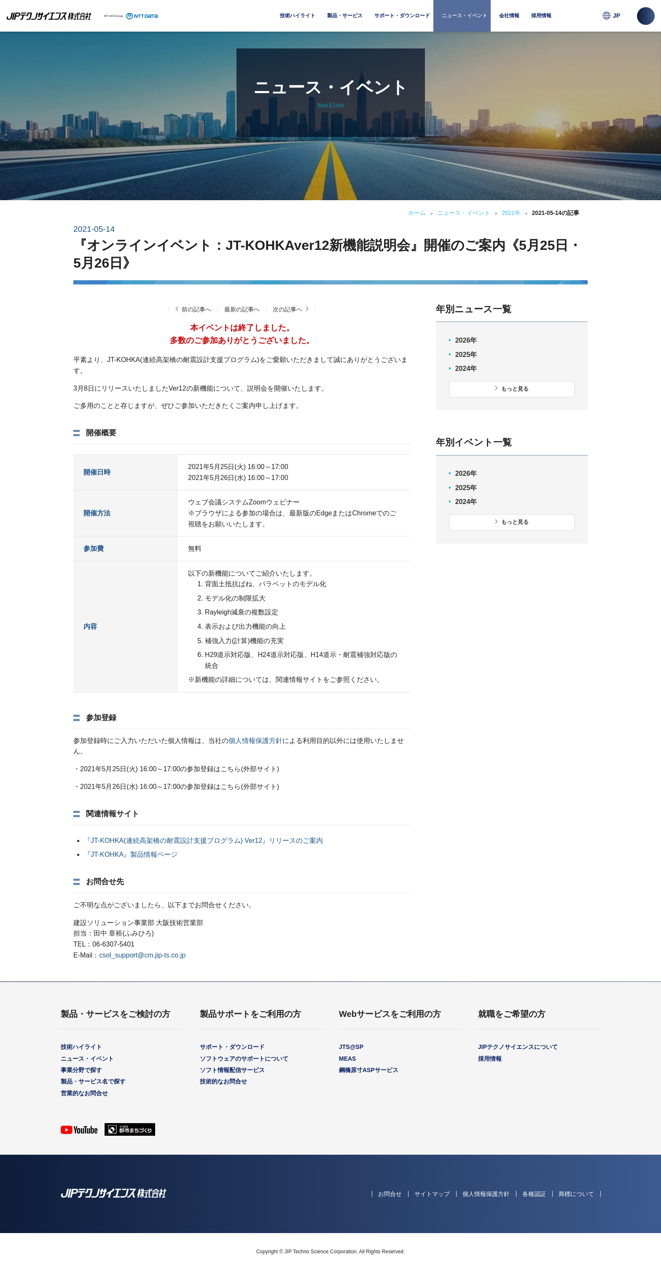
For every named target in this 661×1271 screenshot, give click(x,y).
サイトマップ (432, 1194)
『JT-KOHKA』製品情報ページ (130, 854)
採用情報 (490, 1058)
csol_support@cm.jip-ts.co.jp (142, 955)
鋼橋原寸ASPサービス (368, 1070)
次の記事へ (287, 309)
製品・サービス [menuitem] (345, 22)
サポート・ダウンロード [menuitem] (402, 22)
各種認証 (534, 1194)
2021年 (511, 213)
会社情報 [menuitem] (509, 22)
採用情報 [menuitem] (541, 16)
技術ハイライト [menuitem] (297, 16)
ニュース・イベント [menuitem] (464, 16)
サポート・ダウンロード (232, 1046)
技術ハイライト (81, 1046)
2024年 (466, 368)
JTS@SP (351, 1046)
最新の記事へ (242, 309)
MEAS (347, 1058)
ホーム (417, 213)
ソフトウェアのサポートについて (244, 1058)
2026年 (466, 340)
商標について (576, 1194)
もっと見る (515, 389)
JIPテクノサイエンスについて (518, 1046)
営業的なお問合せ (84, 1093)
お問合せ (390, 1194)
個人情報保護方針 (255, 740)
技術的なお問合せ (223, 1081)
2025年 (466, 354)
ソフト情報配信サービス (232, 1070)
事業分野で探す (81, 1070)
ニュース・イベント (463, 213)
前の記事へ (196, 309)
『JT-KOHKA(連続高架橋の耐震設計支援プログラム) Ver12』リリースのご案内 (203, 840)
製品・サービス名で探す (93, 1081)
